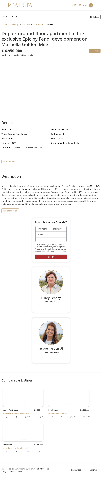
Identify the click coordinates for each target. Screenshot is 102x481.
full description (10, 210)
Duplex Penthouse (10, 410)
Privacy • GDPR (35, 469)
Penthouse (53, 410)
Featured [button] (93, 470)
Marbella (26, 24)
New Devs (16, 17)
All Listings (5, 17)
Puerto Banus (62, 413)
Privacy (38, 249)
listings (15, 24)
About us (11, 471)
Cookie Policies (50, 249)
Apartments (38, 24)
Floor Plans (94, 51)
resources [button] (76, 470)
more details (9, 161)
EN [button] (91, 5)
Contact (20, 471)
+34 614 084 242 (51, 301)
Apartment (7, 444)
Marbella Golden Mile (23, 55)
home (5, 24)
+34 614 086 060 (51, 352)
